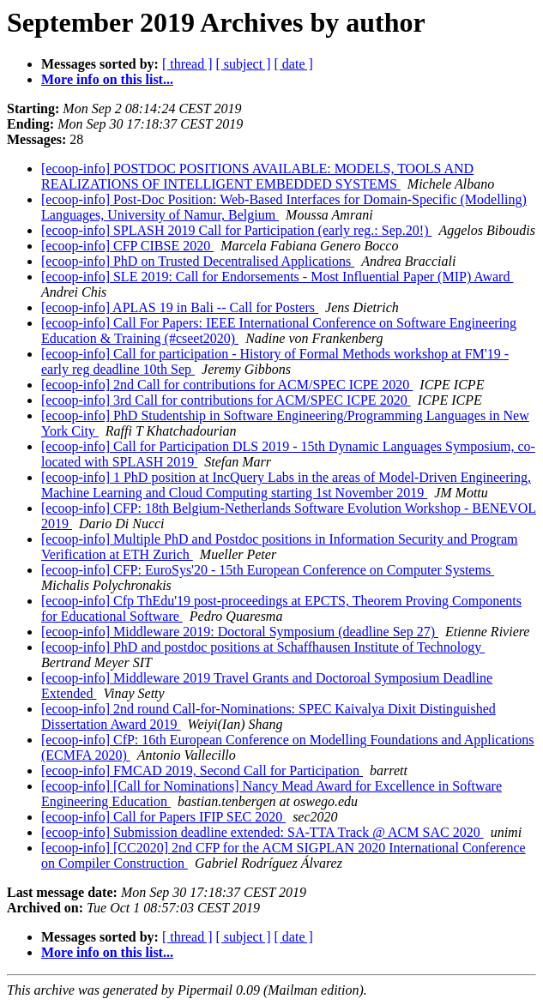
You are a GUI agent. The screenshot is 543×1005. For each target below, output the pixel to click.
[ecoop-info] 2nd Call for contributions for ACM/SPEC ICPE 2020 (227, 384)
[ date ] (294, 64)
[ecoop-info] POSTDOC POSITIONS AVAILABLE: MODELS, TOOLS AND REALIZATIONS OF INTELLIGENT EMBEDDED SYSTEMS (257, 176)
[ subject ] (243, 64)
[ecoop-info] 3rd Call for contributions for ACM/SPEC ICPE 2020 (226, 400)
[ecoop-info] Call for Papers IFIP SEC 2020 (163, 816)
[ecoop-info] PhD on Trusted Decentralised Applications (197, 261)
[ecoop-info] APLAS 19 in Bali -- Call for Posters (179, 307)
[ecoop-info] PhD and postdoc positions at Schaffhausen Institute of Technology (263, 647)
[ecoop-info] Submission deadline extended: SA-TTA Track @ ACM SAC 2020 (262, 832)
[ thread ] (187, 64)
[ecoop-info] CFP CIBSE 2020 (127, 245)
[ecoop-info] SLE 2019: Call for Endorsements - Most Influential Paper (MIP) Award (277, 276)
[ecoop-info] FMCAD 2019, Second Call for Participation (202, 770)
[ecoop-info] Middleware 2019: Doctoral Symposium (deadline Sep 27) (239, 631)
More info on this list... (107, 79)
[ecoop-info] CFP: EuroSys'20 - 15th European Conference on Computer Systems (267, 570)
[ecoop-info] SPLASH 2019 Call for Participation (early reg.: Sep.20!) (236, 230)
